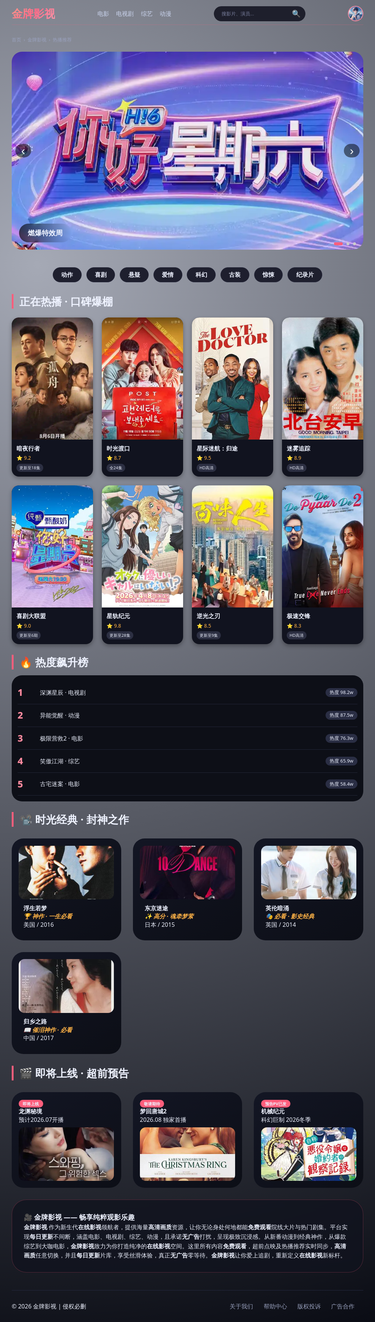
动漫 (165, 14)
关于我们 (241, 1306)
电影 (103, 14)
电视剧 (125, 14)
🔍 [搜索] (296, 14)
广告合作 (342, 1306)
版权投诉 (309, 1306)
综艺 (147, 14)
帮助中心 (275, 1306)
